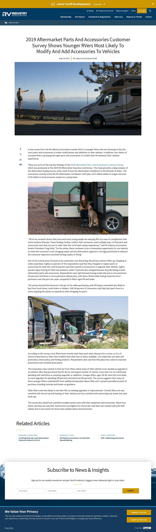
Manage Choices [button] (139, 512)
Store (133, 11)
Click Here (98, 4)
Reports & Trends (134, 17)
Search (150, 10)
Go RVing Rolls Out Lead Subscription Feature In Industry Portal (34, 439)
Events (149, 17)
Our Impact (80, 17)
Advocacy (118, 17)
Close (153, 4)
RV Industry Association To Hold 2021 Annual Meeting (75, 439)
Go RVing (90, 11)
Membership (65, 17)
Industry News (32, 436)
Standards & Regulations (99, 17)
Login (143, 11)
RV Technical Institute (104, 11)
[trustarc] (146, 528)
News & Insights (122, 11)
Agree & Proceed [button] (139, 520)
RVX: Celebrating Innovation (112, 438)
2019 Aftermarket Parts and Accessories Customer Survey (97, 164)
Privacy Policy (9, 528)
